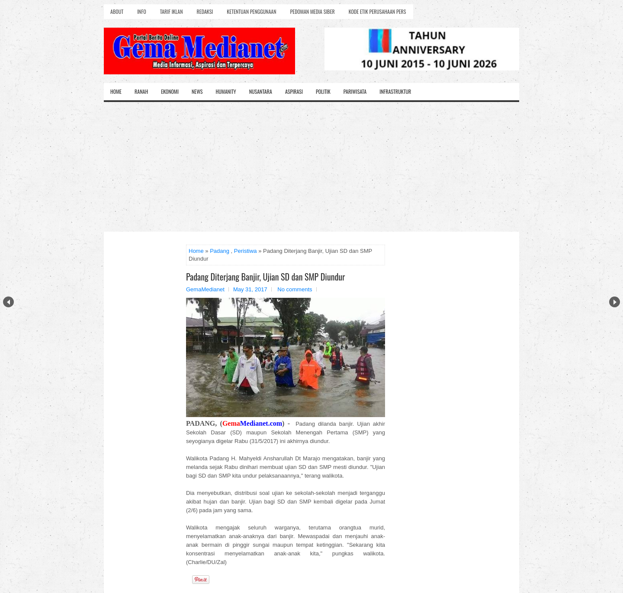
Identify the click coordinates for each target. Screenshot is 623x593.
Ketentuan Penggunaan (251, 11)
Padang (219, 251)
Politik (323, 91)
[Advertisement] (311, 166)
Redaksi (205, 11)
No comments (294, 289)
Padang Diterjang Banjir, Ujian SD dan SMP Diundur (265, 276)
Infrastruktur (395, 91)
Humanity (226, 91)
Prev (8, 301)
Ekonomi (170, 91)
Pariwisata (355, 91)
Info (141, 11)
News (197, 91)
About (116, 11)
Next (614, 301)
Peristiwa (245, 251)
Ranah (141, 91)
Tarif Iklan (171, 11)
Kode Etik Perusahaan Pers (377, 11)
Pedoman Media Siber (312, 11)
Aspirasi (294, 91)
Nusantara (260, 91)
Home (116, 91)
